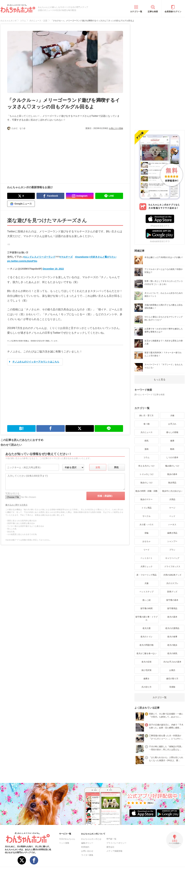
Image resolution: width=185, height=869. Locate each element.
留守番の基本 (172, 600)
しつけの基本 (172, 457)
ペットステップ (146, 592)
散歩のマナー (146, 499)
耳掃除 (172, 687)
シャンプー (172, 541)
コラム (146, 457)
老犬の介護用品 (172, 628)
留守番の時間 (146, 608)
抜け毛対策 (146, 670)
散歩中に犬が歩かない (172, 491)
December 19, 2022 (53, 268)
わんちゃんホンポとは (91, 839)
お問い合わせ (87, 851)
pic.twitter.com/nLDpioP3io (22, 261)
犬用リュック (146, 566)
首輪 (146, 533)
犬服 (146, 583)
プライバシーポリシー (116, 843)
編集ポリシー (87, 843)
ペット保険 (64, 843)
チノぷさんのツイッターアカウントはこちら (35, 361)
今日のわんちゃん (67, 839)
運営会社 (110, 847)
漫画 (146, 449)
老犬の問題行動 (146, 645)
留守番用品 (172, 608)
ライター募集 (87, 855)
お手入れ (172, 424)
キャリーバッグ (172, 558)
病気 (146, 441)
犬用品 (172, 499)
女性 (97, 467)
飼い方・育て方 (146, 415)
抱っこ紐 (146, 600)
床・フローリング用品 (146, 575)
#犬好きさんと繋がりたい (102, 256)
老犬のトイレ (146, 636)
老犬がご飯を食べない (146, 653)
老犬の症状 (146, 662)
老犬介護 (146, 628)
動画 (172, 449)
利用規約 (85, 847)
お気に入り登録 (116, 128)
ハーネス (172, 524)
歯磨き (146, 678)
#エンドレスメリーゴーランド (39, 256)
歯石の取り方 (172, 678)
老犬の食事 (172, 636)
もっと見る (159, 379)
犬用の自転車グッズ (172, 575)
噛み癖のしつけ (172, 466)
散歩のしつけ (146, 482)
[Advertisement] (36, 155)
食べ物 (146, 424)
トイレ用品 (146, 508)
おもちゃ (146, 541)
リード (146, 550)
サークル (146, 516)
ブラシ (172, 550)
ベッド (172, 516)
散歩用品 (172, 482)
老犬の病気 (172, 653)
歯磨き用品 (172, 533)
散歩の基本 (172, 474)
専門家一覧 (111, 839)
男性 (116, 467)
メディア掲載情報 (114, 851)
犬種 (172, 415)
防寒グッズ (172, 592)
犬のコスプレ (172, 583)
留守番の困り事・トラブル (146, 618)
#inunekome (82, 256)
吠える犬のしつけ (146, 466)
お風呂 (172, 670)
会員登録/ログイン (173, 11)
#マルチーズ (66, 256)
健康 (172, 441)
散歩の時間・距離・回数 (146, 491)
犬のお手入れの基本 (172, 662)
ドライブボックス (172, 566)
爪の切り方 (146, 687)
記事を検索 (153, 11)
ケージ (172, 508)
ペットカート (146, 558)
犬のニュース (146, 432)
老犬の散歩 (172, 645)
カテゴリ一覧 (136, 11)
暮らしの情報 (172, 432)
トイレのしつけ (146, 474)
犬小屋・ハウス (146, 524)
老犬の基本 (172, 617)
